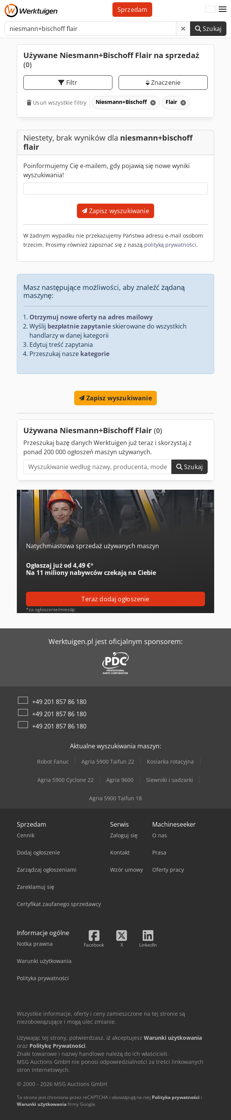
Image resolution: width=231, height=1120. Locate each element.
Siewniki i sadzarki (169, 779)
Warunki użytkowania (42, 1104)
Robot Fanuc (53, 761)
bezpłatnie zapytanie (79, 326)
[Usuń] (183, 28)
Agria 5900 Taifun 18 (115, 798)
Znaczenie (163, 82)
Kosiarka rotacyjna (170, 761)
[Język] (210, 9)
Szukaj (208, 28)
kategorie (94, 354)
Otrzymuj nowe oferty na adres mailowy (91, 317)
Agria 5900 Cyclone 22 (65, 779)
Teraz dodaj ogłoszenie (115, 599)
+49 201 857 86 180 (59, 702)
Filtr (67, 82)
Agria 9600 (119, 779)
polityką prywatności (170, 244)
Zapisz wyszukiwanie (115, 211)
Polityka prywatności (176, 1097)
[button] (222, 9)
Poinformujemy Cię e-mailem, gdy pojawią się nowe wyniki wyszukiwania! (106, 170)
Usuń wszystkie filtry (56, 102)
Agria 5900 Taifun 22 (107, 761)
